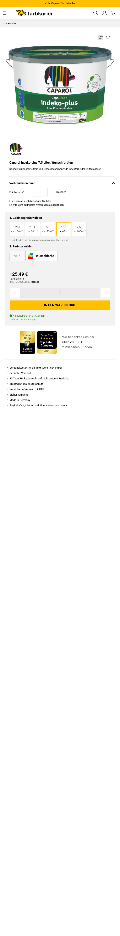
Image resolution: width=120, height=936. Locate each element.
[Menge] (60, 293)
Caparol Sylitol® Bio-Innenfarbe (28, 619)
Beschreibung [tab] (13, 677)
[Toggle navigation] (5, 13)
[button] (96, 13)
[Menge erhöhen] (105, 293)
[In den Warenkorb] (60, 305)
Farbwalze (29, 500)
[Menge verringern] (15, 293)
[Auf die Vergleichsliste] (100, 37)
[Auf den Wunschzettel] (108, 37)
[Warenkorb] (113, 13)
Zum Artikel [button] (28, 518)
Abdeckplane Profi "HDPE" (80, 500)
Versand (35, 282)
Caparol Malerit (80, 617)
